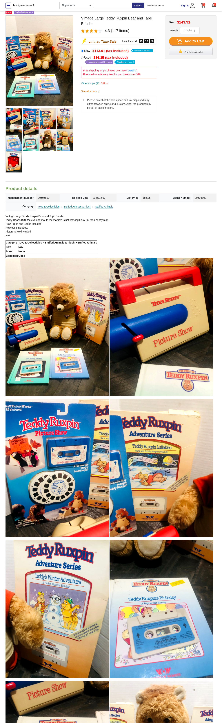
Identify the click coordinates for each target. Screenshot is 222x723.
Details (132, 70)
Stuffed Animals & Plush (77, 206)
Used (109, 60)
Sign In (185, 5)
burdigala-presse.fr (24, 5)
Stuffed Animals (104, 206)
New (118, 51)
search (138, 5)
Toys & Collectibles (49, 206)
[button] (214, 5)
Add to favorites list (191, 51)
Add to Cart (190, 41)
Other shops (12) (94, 83)
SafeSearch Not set (155, 5)
